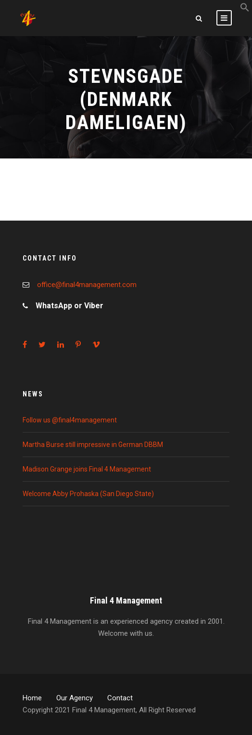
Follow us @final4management (70, 420)
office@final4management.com (87, 284)
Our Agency (74, 698)
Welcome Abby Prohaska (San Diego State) (88, 494)
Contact (120, 698)
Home (32, 698)
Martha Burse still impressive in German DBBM (93, 444)
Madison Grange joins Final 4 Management (87, 469)
